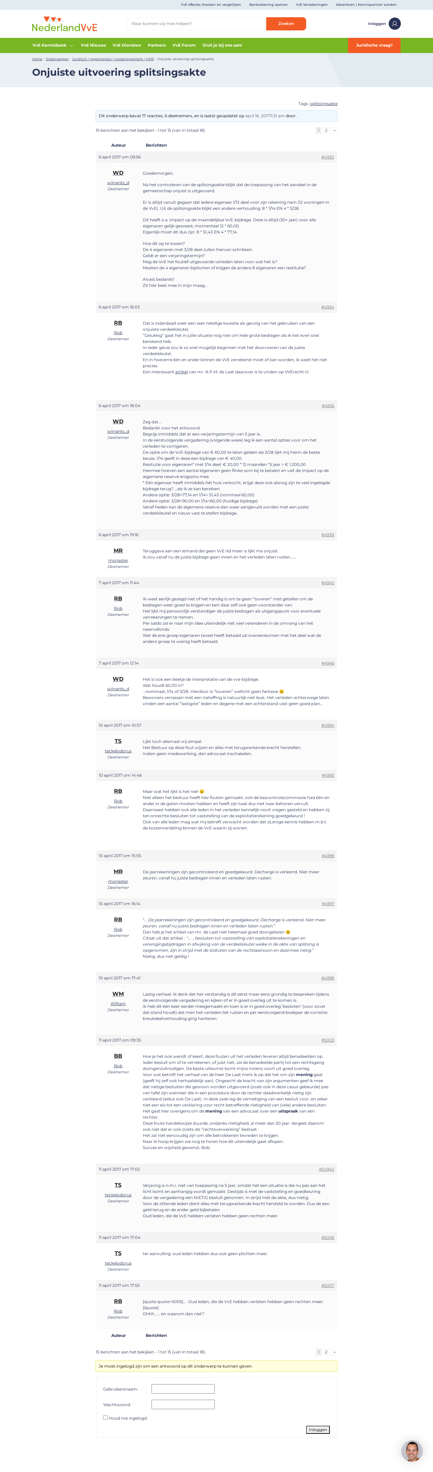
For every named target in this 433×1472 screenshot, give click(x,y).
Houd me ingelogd (128, 1418)
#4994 (327, 725)
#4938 (327, 534)
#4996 (328, 855)
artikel (181, 371)
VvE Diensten (127, 45)
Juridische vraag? (374, 45)
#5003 (327, 1040)
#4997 (328, 903)
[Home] (64, 23)
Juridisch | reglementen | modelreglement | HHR (113, 59)
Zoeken (286, 23)
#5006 (327, 1237)
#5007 (327, 1285)
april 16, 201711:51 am (265, 115)
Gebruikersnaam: (120, 1389)
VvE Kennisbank (53, 45)
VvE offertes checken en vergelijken (211, 4)
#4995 (328, 775)
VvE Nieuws (93, 45)
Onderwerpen (57, 59)
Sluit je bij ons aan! (222, 45)
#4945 (327, 582)
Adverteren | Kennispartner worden (366, 4)
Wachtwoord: (117, 1404)
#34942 (326, 1169)
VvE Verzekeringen (312, 4)
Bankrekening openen (268, 4)
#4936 (328, 405)
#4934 (327, 306)
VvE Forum (184, 45)
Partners (157, 45)
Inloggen (384, 24)
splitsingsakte (324, 103)
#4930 (327, 156)
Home (37, 59)
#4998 (327, 977)
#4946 (327, 663)
